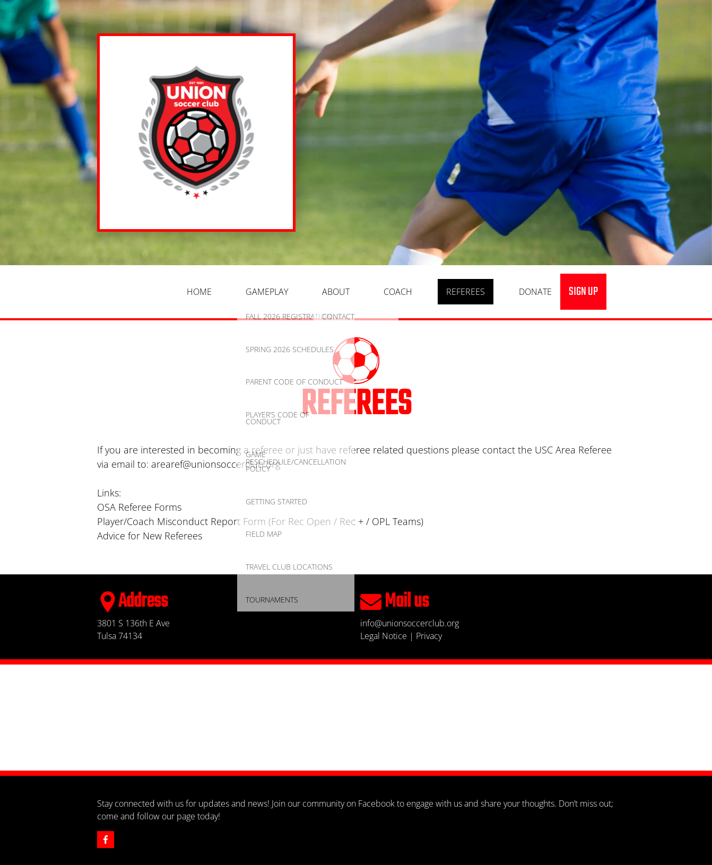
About (336, 292)
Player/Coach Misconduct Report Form (181, 521)
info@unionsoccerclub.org (409, 623)
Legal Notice (383, 636)
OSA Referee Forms (139, 507)
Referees (465, 292)
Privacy (429, 636)
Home (199, 292)
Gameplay (267, 292)
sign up (583, 292)
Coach (398, 292)
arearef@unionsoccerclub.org (215, 464)
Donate (535, 292)
